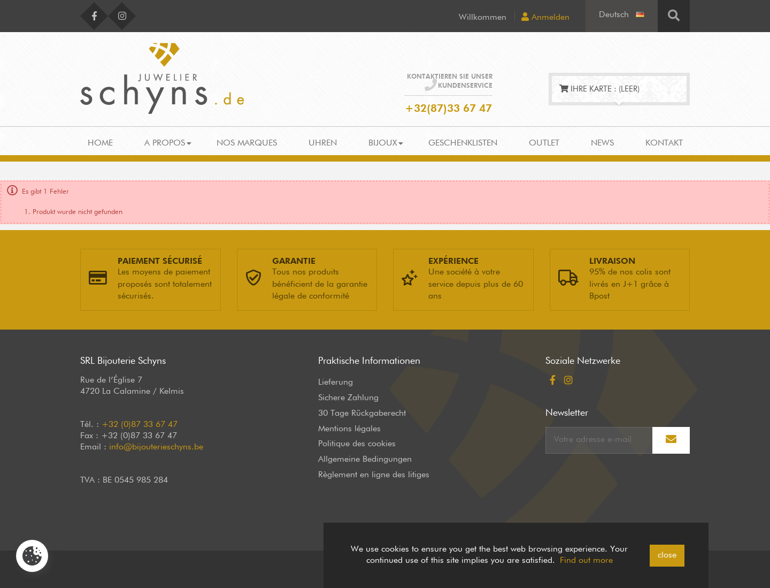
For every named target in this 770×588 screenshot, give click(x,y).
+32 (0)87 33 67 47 (140, 425)
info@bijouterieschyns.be (156, 447)
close (667, 555)
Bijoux (382, 143)
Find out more (586, 560)
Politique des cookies (357, 444)
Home (100, 143)
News (602, 143)
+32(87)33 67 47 (448, 108)
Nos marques (247, 143)
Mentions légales (349, 429)
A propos (164, 143)
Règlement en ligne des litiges (373, 475)
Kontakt (664, 143)
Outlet (544, 143)
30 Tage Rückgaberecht (362, 413)
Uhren (323, 143)
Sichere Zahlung (348, 398)
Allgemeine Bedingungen (365, 459)
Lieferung (335, 382)
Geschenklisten (462, 143)
